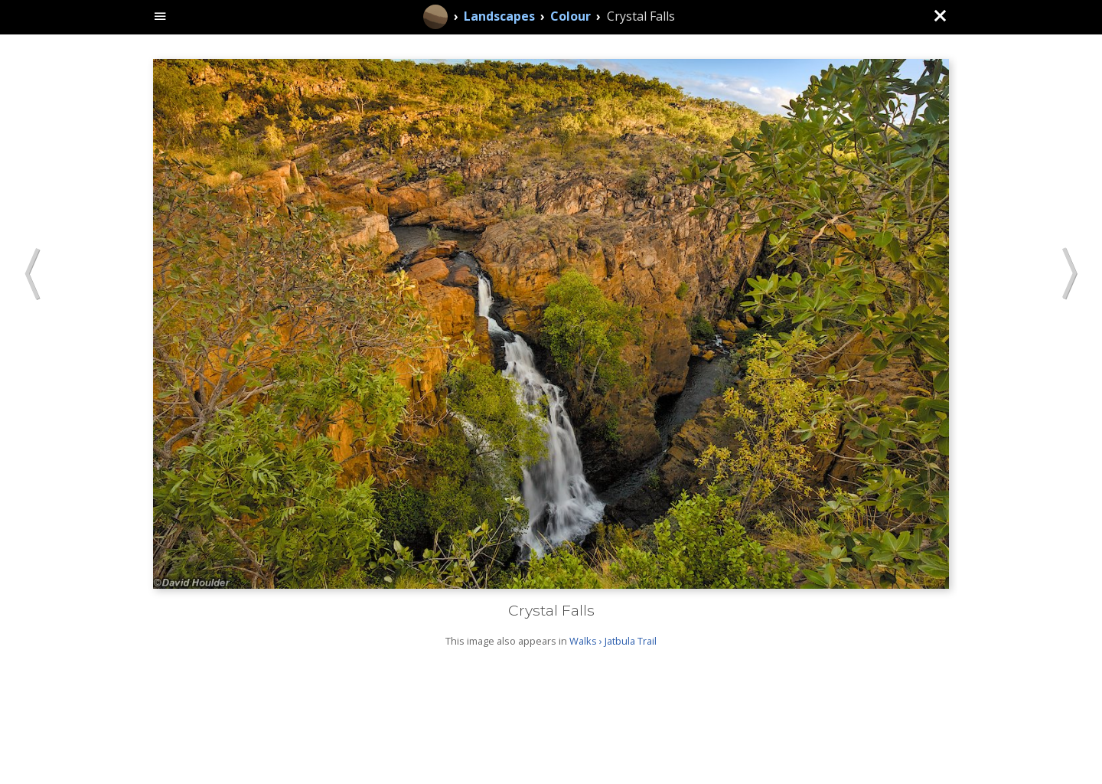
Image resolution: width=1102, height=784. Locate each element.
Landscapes (499, 16)
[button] (32, 275)
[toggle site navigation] (160, 17)
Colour (570, 16)
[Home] (435, 17)
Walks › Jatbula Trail (613, 641)
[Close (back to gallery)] (940, 17)
